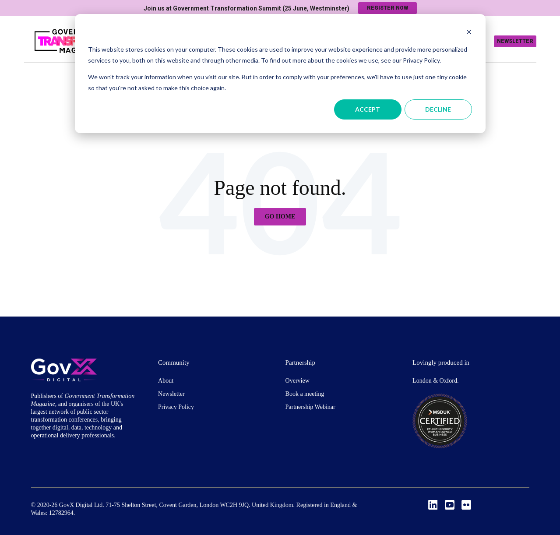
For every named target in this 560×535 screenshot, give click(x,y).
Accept (367, 109)
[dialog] (280, 73)
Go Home (280, 216)
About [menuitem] (165, 380)
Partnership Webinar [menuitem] (310, 407)
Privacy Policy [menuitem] (176, 407)
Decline (438, 109)
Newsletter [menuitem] (171, 394)
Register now (387, 8)
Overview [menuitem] (297, 380)
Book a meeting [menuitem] (304, 394)
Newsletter (515, 41)
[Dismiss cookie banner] (469, 33)
